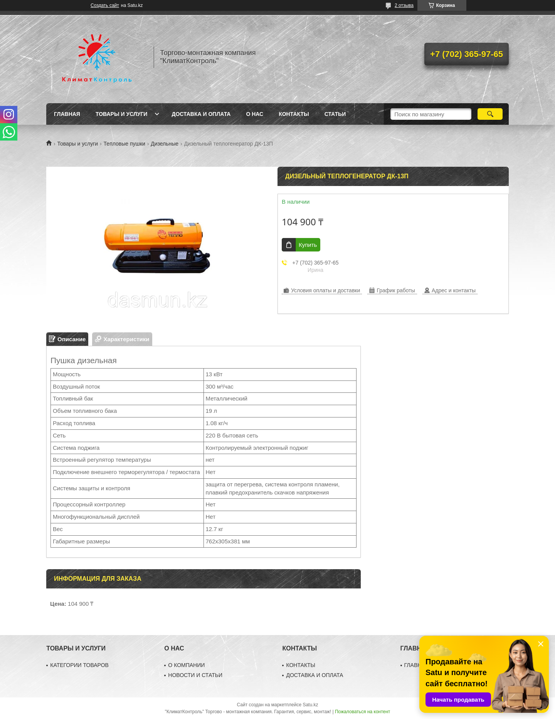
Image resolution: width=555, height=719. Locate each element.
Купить (308, 244)
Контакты (294, 114)
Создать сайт (105, 5)
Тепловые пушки (124, 144)
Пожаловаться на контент (362, 711)
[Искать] (490, 114)
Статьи (335, 114)
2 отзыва (404, 5)
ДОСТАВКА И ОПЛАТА (314, 675)
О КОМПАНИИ (186, 665)
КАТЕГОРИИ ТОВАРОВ (79, 665)
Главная (67, 114)
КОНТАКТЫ (300, 665)
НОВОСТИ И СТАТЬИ (195, 675)
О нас (254, 114)
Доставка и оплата (201, 114)
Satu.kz (310, 704)
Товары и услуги (122, 114)
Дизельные (164, 144)
